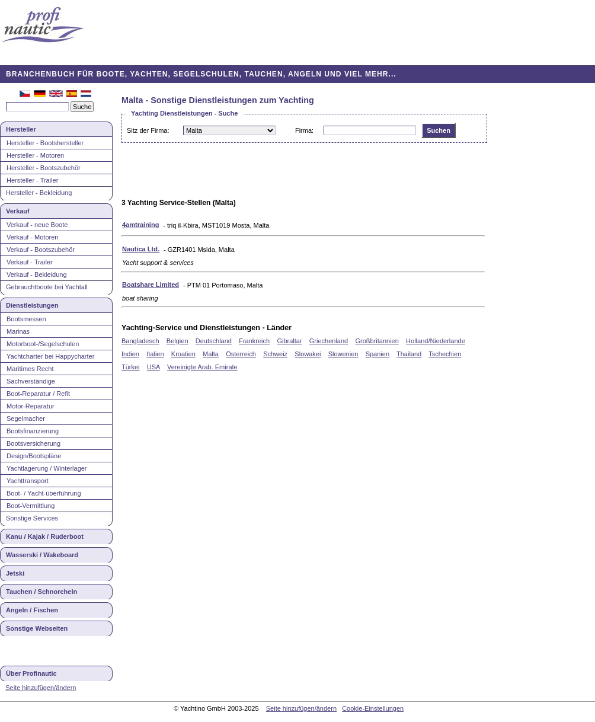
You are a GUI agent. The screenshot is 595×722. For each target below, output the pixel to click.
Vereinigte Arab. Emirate (202, 366)
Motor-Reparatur (31, 406)
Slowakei (308, 353)
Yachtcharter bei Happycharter (50, 356)
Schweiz (275, 353)
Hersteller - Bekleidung (39, 192)
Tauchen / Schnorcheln (41, 591)
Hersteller (21, 129)
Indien (130, 353)
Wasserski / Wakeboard (42, 554)
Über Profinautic (31, 673)
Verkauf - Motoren (32, 237)
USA (153, 366)
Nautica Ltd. (140, 249)
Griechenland (328, 340)
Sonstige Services (32, 518)
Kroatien (183, 353)
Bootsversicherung (33, 443)
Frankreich (254, 340)
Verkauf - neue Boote (37, 224)
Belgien (177, 340)
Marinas (18, 331)
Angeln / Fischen (32, 610)
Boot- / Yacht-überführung (44, 493)
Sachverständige (31, 381)
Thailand (408, 353)
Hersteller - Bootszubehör (44, 167)
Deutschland (214, 340)
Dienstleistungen (32, 305)
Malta (211, 353)
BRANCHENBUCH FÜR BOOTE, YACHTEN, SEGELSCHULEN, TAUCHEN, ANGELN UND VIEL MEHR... (201, 74)
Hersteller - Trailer (32, 180)
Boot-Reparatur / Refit (38, 393)
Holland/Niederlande (435, 340)
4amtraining (140, 224)
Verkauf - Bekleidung (37, 274)
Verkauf (18, 211)
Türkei (130, 366)
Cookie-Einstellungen (373, 708)
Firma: (304, 130)
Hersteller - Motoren (35, 155)
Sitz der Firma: (148, 130)
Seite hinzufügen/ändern (40, 687)
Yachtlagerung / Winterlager (47, 468)
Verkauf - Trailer (30, 262)
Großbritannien (376, 340)
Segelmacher (26, 418)
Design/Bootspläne (34, 455)
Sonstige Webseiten (37, 628)
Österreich (241, 353)
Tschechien (444, 353)
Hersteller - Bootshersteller (45, 142)
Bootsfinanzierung (33, 431)
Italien (155, 353)
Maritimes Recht (30, 368)
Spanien (377, 353)
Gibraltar (289, 340)
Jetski (15, 573)
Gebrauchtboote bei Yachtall (47, 286)
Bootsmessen (26, 318)
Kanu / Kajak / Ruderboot (45, 536)
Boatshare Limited (150, 284)
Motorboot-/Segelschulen (43, 343)
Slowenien (343, 353)
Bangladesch (140, 340)
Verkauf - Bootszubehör (41, 249)
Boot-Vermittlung (31, 505)
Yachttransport (28, 480)
